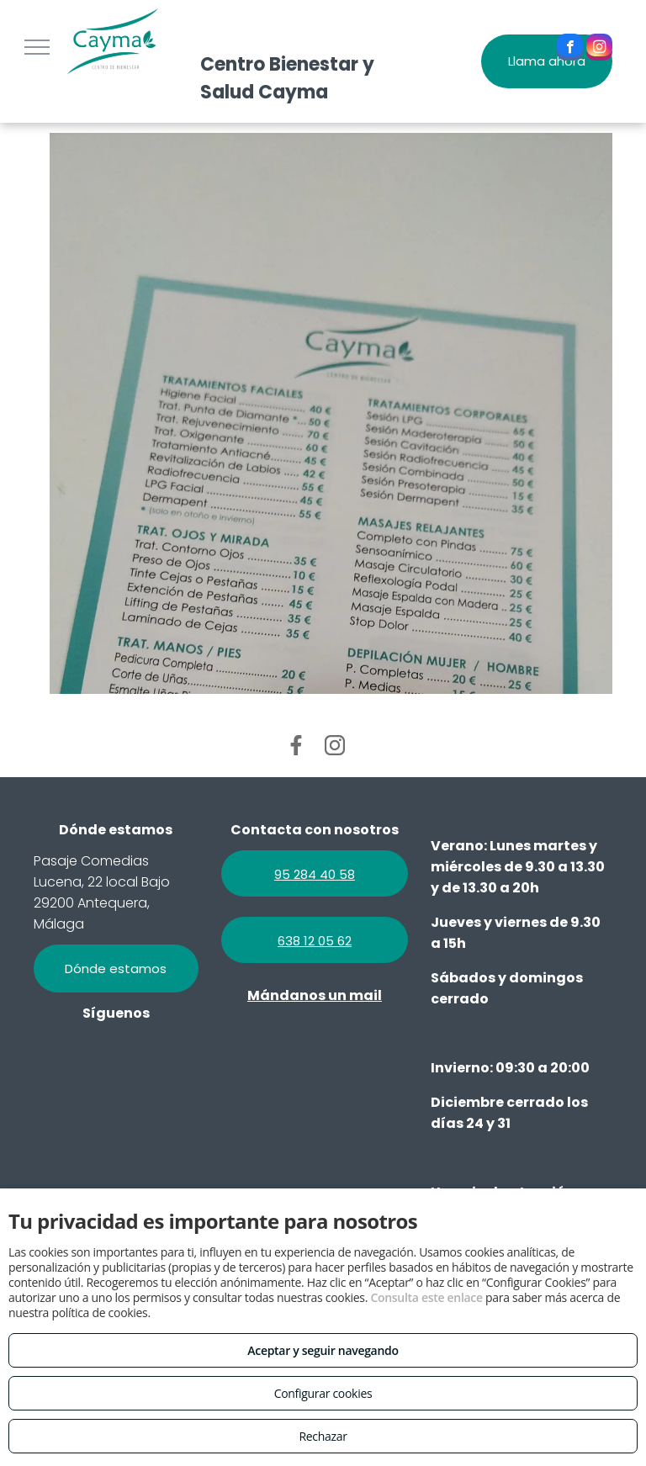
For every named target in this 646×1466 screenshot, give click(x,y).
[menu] (37, 47)
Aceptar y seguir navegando (322, 1350)
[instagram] (599, 49)
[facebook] (570, 49)
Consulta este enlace (426, 1297)
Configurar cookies (323, 1393)
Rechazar (323, 1436)
